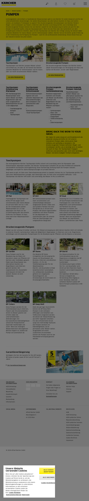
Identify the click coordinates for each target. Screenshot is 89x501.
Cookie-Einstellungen (48, 483)
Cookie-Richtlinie (15, 492)
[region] (29, 481)
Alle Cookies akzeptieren (49, 471)
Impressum (25, 495)
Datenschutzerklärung (13, 495)
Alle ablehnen (48, 477)
